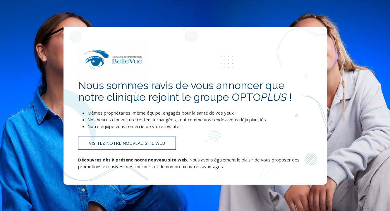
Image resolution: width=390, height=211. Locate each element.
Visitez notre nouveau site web (127, 143)
